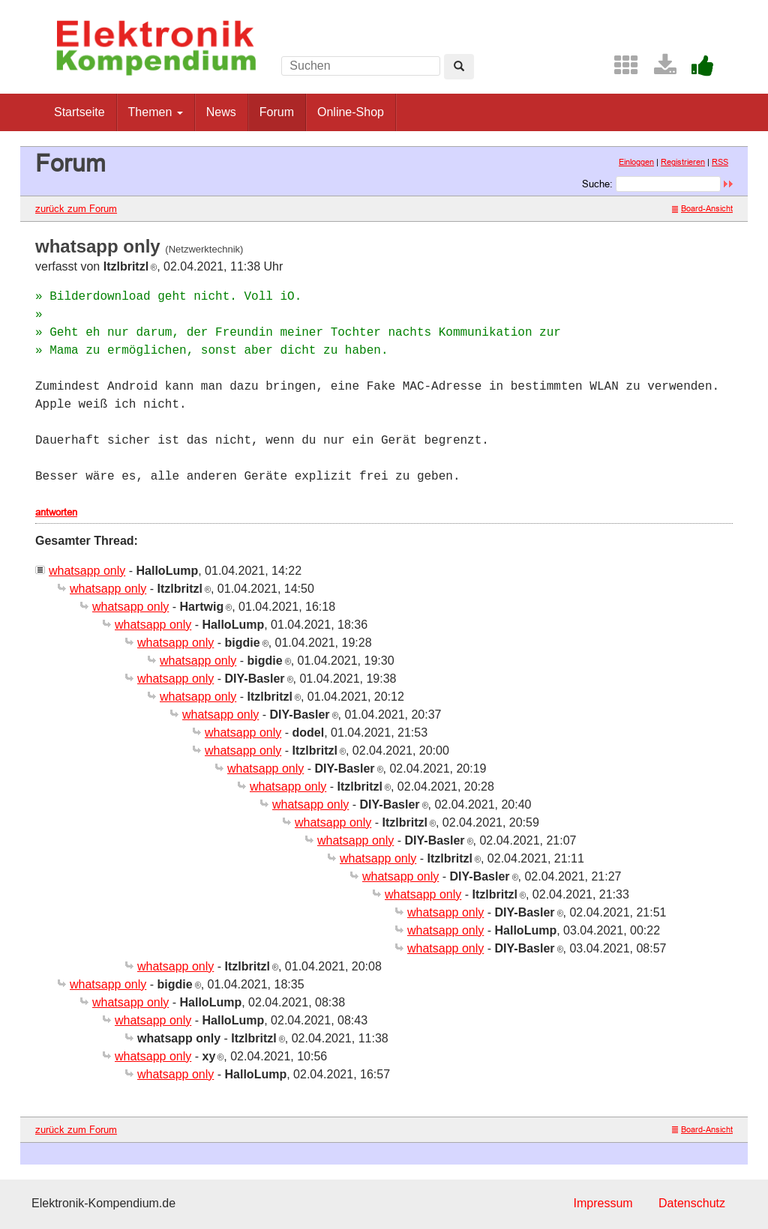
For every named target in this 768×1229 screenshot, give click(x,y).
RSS (720, 162)
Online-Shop (350, 112)
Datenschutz (691, 1203)
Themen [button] (155, 112)
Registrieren (683, 162)
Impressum (602, 1203)
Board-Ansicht (702, 208)
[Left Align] (459, 66)
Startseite (79, 112)
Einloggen (636, 162)
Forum (277, 112)
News (221, 112)
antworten (56, 512)
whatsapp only (87, 570)
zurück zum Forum (76, 208)
